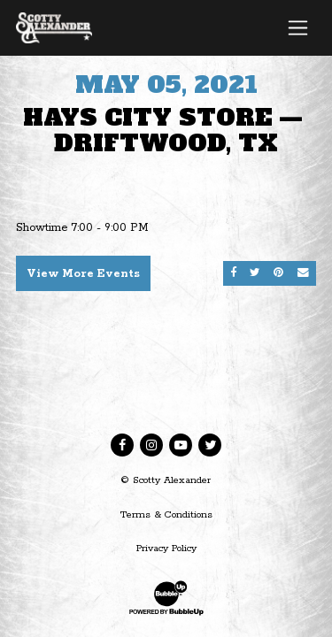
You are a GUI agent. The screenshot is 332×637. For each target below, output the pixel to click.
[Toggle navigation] (298, 27)
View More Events (83, 273)
